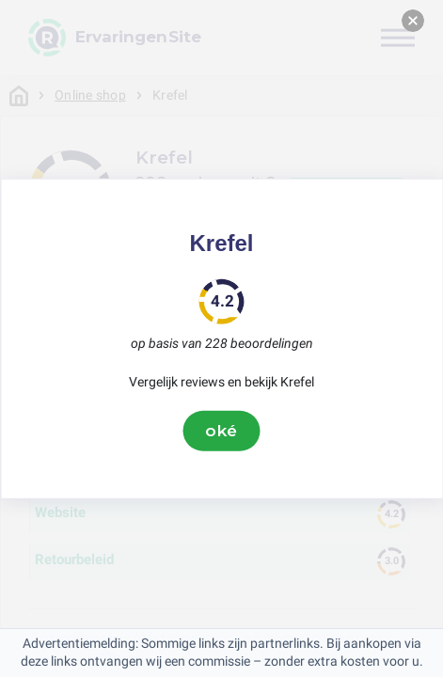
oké (222, 430)
